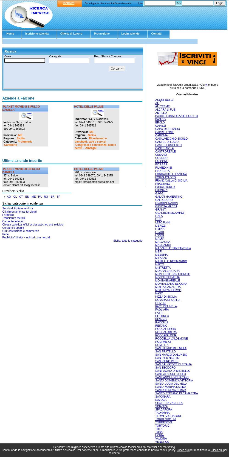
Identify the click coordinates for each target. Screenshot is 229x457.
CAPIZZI (160, 125)
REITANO (161, 325)
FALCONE (161, 161)
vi (206, 84)
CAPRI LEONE (164, 132)
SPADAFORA (163, 409)
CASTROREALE (165, 151)
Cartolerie (10, 144)
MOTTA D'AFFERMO (168, 290)
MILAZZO (161, 258)
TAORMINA (162, 412)
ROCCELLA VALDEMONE (171, 338)
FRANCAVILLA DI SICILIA (171, 180)
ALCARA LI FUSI (165, 109)
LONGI (159, 235)
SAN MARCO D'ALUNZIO (171, 354)
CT (21, 196)
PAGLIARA (162, 309)
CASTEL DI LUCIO (167, 142)
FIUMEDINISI (163, 167)
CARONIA (161, 135)
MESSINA (161, 254)
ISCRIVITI (68, 3)
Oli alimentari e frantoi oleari (19, 211)
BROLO (160, 122)
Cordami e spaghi (13, 227)
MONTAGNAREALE (167, 280)
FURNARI (161, 190)
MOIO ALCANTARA (167, 270)
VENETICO (162, 441)
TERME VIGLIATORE (168, 416)
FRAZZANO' (163, 183)
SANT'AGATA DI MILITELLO (172, 370)
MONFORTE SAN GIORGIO (172, 274)
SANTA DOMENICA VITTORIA (174, 380)
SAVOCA (161, 399)
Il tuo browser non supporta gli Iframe (73, 72)
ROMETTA (162, 345)
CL (15, 196)
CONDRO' (161, 158)
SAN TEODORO (165, 367)
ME (20, 135)
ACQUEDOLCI (164, 100)
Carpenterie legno (13, 221)
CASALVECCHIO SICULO (171, 138)
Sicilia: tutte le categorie (127, 240)
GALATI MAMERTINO (168, 196)
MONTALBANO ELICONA (171, 283)
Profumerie (25, 141)
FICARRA (161, 164)
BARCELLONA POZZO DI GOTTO (176, 116)
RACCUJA (161, 322)
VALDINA (161, 438)
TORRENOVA (163, 422)
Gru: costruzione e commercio (20, 231)
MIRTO (159, 264)
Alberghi (90, 148)
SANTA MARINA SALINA (170, 387)
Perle (5, 234)
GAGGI (159, 193)
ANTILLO (161, 112)
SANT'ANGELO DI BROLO (172, 377)
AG (9, 196)
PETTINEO (162, 316)
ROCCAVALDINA (166, 335)
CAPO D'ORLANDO (167, 129)
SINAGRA (161, 406)
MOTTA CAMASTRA (168, 287)
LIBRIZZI (160, 225)
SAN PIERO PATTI (166, 361)
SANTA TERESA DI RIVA (170, 390)
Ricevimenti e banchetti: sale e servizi (91, 140)
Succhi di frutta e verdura (17, 208)
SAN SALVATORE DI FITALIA (173, 364)
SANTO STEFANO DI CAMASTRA (176, 393)
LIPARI (159, 232)
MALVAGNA (162, 241)
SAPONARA (163, 396)
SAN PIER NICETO (167, 358)
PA (39, 196)
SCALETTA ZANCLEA (169, 403)
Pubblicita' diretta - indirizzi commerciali (26, 237)
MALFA (159, 238)
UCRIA (159, 435)
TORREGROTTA (165, 419)
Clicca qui (183, 450)
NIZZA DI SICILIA (166, 296)
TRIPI (158, 429)
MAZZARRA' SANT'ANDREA (173, 248)
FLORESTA (162, 171)
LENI (158, 219)
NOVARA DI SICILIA (167, 300)
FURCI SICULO (165, 187)
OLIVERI (160, 303)
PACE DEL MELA (166, 306)
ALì (157, 103)
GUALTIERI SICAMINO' (169, 212)
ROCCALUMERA (166, 332)
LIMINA (159, 229)
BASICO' (160, 119)
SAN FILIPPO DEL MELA (171, 348)
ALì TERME (162, 106)
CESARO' (161, 154)
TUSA (159, 432)
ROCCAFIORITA (165, 329)
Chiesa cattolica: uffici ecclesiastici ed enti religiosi (33, 224)
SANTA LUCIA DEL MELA (171, 383)
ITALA (159, 216)
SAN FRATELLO (165, 351)
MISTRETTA (163, 267)
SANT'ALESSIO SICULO (170, 374)
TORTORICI (162, 425)
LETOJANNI (162, 222)
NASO (159, 293)
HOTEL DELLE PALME (89, 106)
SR (52, 196)
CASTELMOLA (164, 148)
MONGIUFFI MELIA (167, 277)
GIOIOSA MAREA (166, 206)
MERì (158, 251)
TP (58, 196)
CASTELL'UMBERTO (168, 145)
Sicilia (21, 138)
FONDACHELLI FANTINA (171, 174)
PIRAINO (161, 319)
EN (27, 196)
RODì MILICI (163, 341)
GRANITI (161, 209)
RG (46, 196)
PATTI (159, 312)
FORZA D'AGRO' (165, 177)
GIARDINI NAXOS (166, 203)
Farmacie (8, 215)
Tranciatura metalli (13, 218)
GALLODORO (164, 200)
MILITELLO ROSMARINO (171, 261)
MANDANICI (163, 245)
